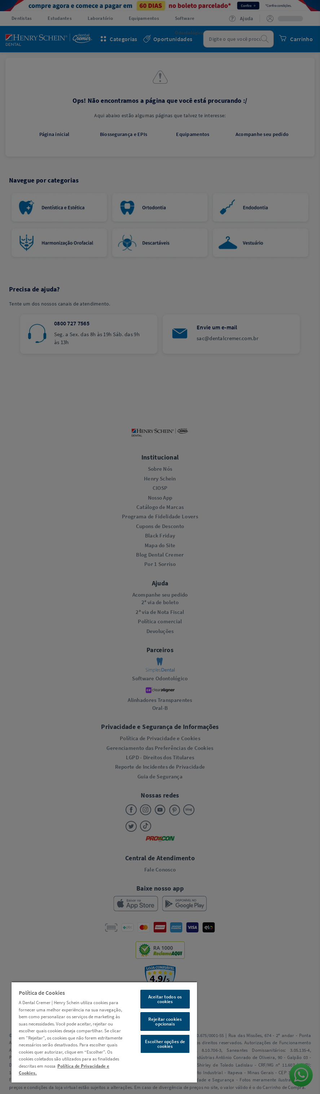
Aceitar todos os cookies (165, 999)
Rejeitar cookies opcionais (165, 1021)
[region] (104, 1031)
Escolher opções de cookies (165, 1043)
